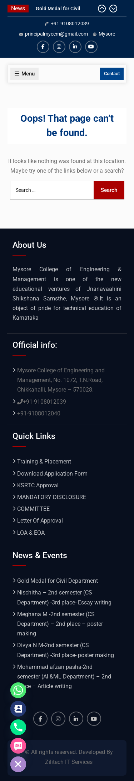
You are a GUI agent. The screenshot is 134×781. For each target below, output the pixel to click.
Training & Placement (44, 461)
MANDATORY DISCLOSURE (51, 497)
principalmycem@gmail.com (56, 34)
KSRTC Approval (38, 485)
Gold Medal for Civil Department (57, 580)
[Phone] (18, 727)
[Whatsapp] (18, 690)
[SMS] (18, 746)
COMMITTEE (33, 508)
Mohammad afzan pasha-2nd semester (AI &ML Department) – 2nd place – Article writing (64, 677)
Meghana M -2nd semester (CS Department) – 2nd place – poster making (60, 624)
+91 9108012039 (70, 23)
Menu (24, 73)
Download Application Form (52, 473)
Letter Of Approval (40, 520)
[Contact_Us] (18, 709)
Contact (112, 73)
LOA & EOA (31, 532)
